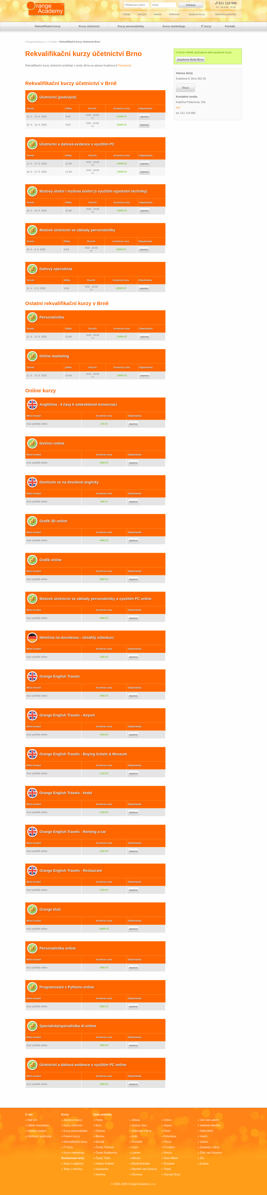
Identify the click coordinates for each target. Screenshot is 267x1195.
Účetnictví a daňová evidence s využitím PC (78, 145)
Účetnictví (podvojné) (59, 98)
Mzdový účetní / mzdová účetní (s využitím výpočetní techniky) (95, 192)
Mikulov (136, 1158)
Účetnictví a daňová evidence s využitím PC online (84, 1066)
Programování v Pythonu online (68, 988)
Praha (99, 1120)
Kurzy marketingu (173, 27)
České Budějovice (106, 1152)
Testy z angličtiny (74, 1163)
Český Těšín (103, 1158)
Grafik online (51, 561)
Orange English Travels (60, 677)
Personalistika (52, 318)
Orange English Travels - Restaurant (72, 871)
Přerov (168, 1141)
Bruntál (100, 1141)
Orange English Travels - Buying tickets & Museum (85, 755)
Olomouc (137, 1174)
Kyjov (135, 1147)
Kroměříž (137, 1141)
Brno (98, 1125)
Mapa (185, 88)
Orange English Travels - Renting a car (74, 833)
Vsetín (203, 1136)
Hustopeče (102, 1169)
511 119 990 (226, 3)
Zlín (202, 1158)
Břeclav (100, 1136)
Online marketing (55, 357)
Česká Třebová (105, 1147)
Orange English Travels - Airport (68, 716)
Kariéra (158, 15)
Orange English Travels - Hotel (67, 794)
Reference (174, 15)
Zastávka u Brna (210, 1147)
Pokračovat (124, 66)
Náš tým (142, 15)
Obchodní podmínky (225, 15)
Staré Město (171, 1158)
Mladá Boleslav (141, 1163)
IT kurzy (206, 27)
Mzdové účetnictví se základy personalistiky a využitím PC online (97, 600)
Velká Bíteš (206, 1130)
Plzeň (167, 1130)
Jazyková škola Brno (190, 60)
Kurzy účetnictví (88, 27)
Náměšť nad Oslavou (144, 1169)
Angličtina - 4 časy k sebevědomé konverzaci (80, 405)
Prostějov (169, 1147)
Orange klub (50, 910)
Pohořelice (170, 1136)
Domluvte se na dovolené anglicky (70, 483)
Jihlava (136, 1120)
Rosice (168, 1152)
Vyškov (204, 1141)
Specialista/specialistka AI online (69, 1027)
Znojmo (204, 1163)
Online (167, 1120)
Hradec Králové (105, 1163)
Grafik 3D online (54, 522)
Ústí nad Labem (209, 1120)
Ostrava (100, 1130)
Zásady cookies (36, 1130)
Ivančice (101, 1174)
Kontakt (230, 27)
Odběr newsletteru (38, 1125)
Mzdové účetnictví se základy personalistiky (79, 231)
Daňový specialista (56, 270)
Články (127, 15)
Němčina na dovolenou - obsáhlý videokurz (78, 638)
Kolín (135, 1136)
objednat (144, 118)
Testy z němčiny (73, 1169)
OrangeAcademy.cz (35, 42)
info (178, 108)
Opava (168, 1125)
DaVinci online (52, 444)
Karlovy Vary (139, 1125)
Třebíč (167, 1169)
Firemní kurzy (72, 1136)
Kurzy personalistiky (130, 27)
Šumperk (169, 1163)
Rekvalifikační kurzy (48, 27)
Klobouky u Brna (142, 1130)
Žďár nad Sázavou (211, 1152)
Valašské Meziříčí (210, 1125)
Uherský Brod (172, 1174)
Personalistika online (58, 949)
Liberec (136, 1152)
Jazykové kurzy (197, 15)
